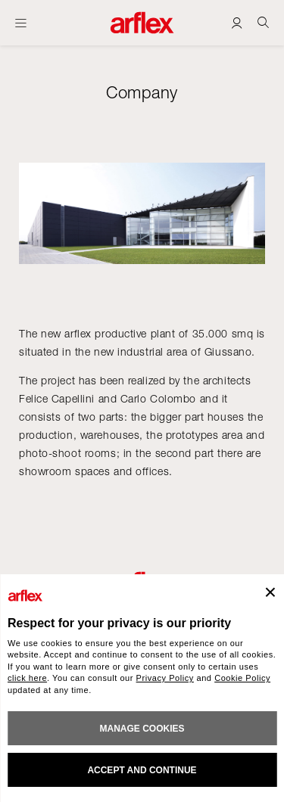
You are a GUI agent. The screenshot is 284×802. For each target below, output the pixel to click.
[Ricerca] (263, 22)
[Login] (236, 22)
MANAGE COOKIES (141, 728)
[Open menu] (21, 23)
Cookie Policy (242, 677)
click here (27, 677)
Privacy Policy (165, 677)
